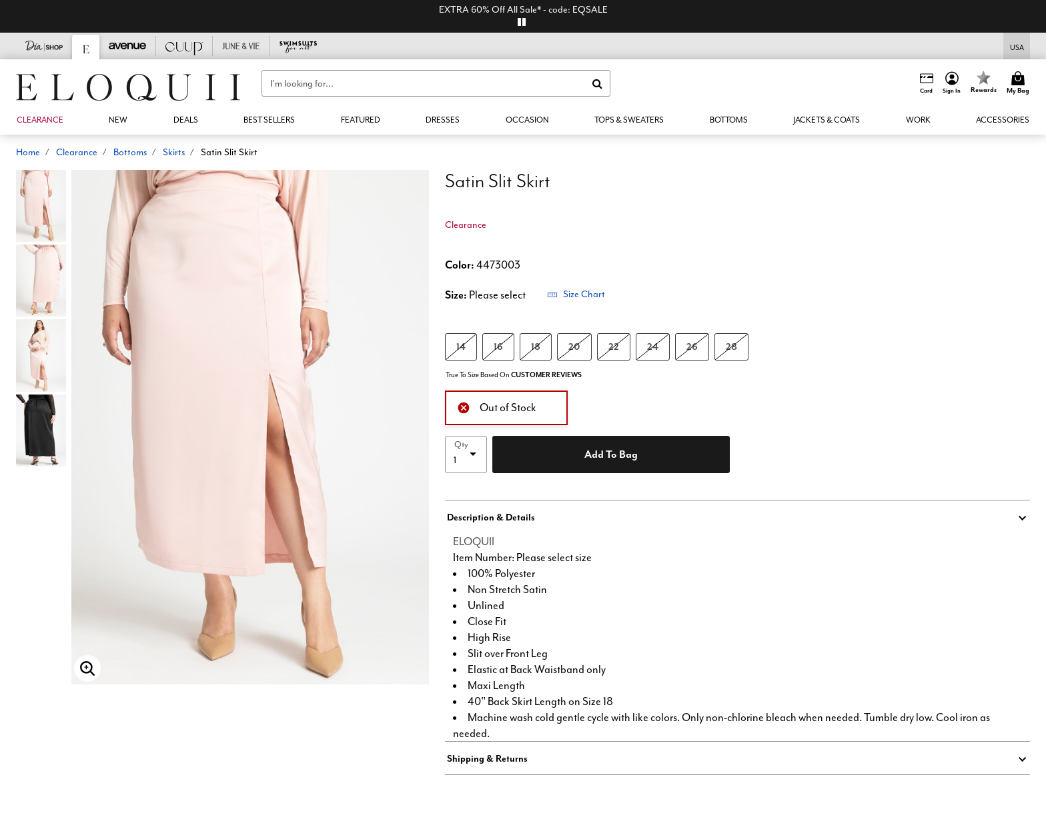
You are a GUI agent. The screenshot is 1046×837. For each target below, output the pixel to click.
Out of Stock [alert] (496, 406)
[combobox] (436, 83)
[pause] (521, 22)
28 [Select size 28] (731, 346)
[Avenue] (127, 46)
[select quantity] (466, 454)
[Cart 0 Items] (1020, 83)
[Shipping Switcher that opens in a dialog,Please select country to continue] (1017, 46)
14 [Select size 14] (461, 346)
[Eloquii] (86, 47)
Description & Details (491, 517)
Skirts (174, 152)
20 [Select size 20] (574, 346)
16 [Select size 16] (498, 346)
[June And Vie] (241, 46)
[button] (952, 83)
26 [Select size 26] (692, 346)
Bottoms (130, 152)
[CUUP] (184, 46)
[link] (186, 120)
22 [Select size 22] (613, 346)
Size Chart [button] (576, 294)
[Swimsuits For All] (298, 46)
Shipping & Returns (487, 758)
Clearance (76, 152)
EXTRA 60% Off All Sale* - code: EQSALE (523, 9)
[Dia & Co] (44, 46)
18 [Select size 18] (535, 346)
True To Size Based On (514, 375)
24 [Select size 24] (652, 346)
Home (28, 152)
